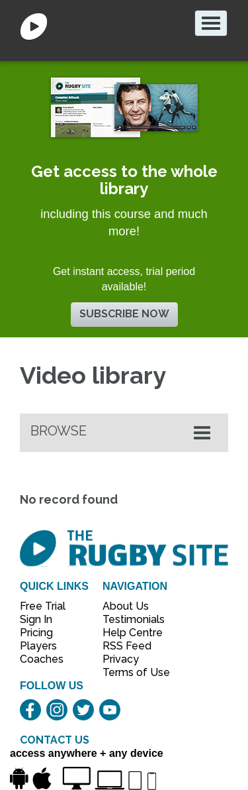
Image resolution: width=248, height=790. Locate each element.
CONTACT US (54, 740)
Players (38, 646)
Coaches (41, 659)
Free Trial (42, 606)
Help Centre (129, 632)
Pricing (36, 632)
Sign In (36, 619)
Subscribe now (124, 314)
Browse (58, 431)
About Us (126, 606)
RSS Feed (128, 646)
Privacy (121, 659)
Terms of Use (129, 672)
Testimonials (129, 619)
